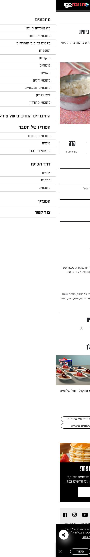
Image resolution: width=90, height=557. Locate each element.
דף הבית (79, 15)
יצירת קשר (30, 523)
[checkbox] (64, 328)
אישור (25, 551)
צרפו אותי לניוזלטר (52, 492)
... (69, 15)
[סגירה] (4, 551)
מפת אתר (60, 523)
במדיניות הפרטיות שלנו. (41, 537)
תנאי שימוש (14, 523)
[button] (8, 535)
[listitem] (29, 515)
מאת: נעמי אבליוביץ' (63, 55)
